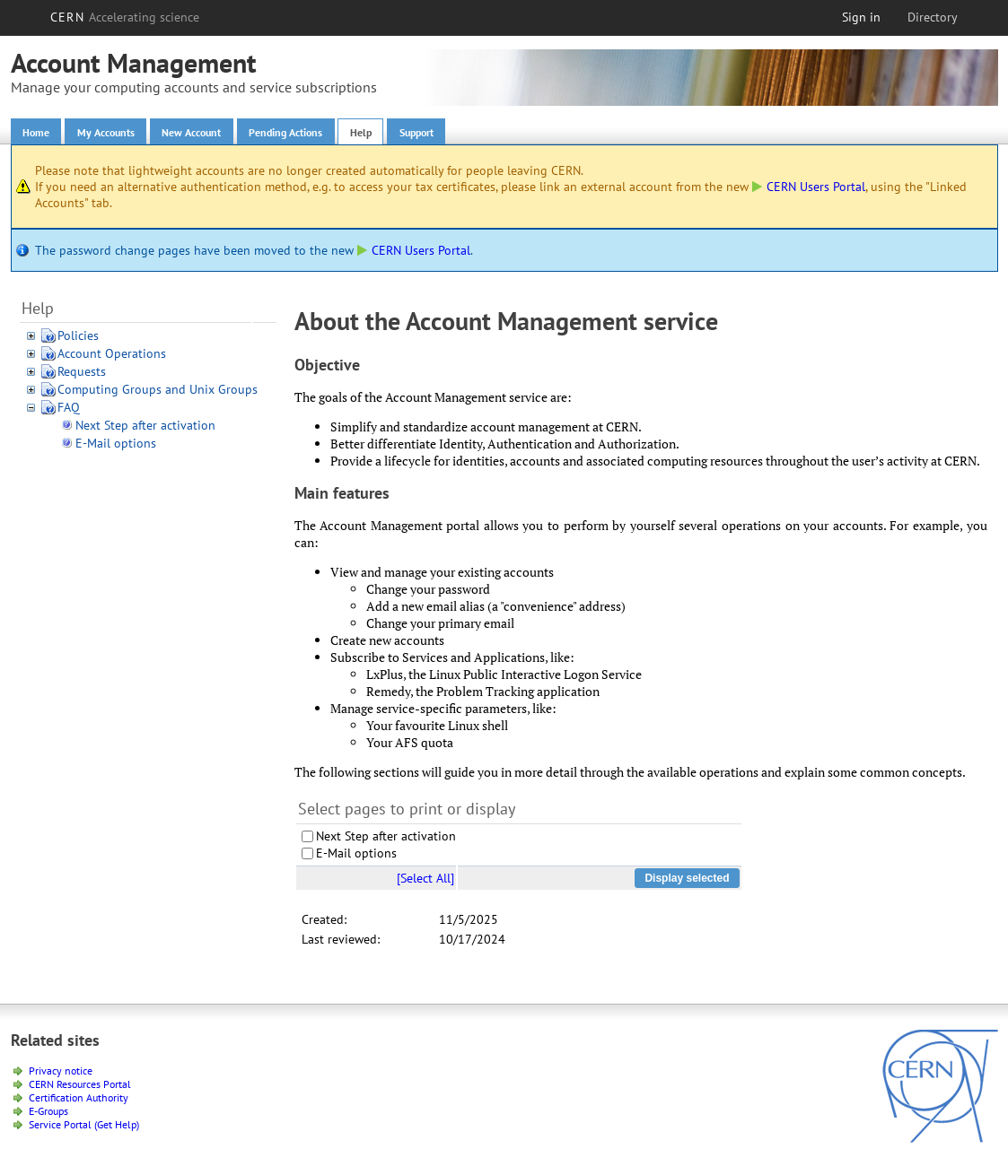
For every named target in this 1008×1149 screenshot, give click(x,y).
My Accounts (119, 134)
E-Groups (48, 1113)
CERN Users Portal (808, 190)
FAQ (68, 411)
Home (40, 134)
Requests (81, 375)
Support (481, 134)
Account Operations (111, 357)
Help (415, 134)
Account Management (133, 62)
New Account (219, 134)
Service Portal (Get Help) (84, 1127)
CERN (124, 17)
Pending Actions (329, 134)
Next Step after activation (145, 429)
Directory (932, 17)
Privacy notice (60, 1073)
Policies (78, 339)
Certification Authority (78, 1100)
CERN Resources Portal (80, 1086)
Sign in (861, 17)
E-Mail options (115, 447)
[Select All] (425, 881)
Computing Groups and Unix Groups (157, 393)
